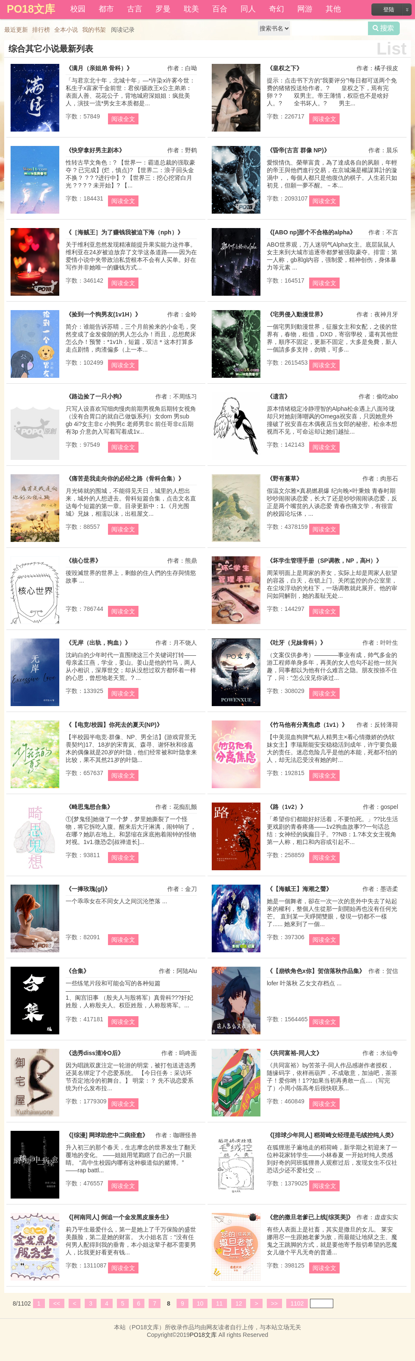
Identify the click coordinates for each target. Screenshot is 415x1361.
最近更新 (16, 29)
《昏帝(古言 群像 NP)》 (298, 150)
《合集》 (77, 971)
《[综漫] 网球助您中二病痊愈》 (107, 1135)
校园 (78, 9)
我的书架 (94, 29)
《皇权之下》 (284, 68)
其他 (333, 9)
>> (274, 1303)
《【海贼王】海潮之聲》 (299, 888)
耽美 (191, 9)
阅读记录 (123, 29)
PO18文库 (203, 1334)
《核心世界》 (83, 560)
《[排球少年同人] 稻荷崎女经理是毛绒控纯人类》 (332, 1135)
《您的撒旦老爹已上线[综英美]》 (310, 1217)
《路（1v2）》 (286, 806)
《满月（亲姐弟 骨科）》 (99, 68)
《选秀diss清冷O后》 (95, 1053)
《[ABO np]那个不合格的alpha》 (311, 232)
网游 (305, 9)
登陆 (388, 9)
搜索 (384, 28)
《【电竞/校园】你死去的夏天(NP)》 (114, 724)
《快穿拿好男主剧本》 (95, 150)
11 (219, 1303)
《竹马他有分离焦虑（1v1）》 (307, 724)
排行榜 (41, 29)
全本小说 (66, 29)
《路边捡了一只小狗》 (95, 396)
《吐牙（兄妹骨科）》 (296, 642)
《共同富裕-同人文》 (294, 1053)
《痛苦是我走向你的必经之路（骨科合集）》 (125, 478)
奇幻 (276, 9)
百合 (219, 9)
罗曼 (163, 9)
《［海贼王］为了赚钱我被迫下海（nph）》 (124, 232)
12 (238, 1303)
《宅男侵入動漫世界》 (296, 314)
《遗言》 (278, 396)
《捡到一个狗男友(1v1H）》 (103, 314)
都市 (106, 9)
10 (200, 1303)
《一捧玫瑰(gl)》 (88, 888)
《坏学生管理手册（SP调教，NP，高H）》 (324, 560)
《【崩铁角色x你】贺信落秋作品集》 (316, 971)
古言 (134, 9)
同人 (248, 9)
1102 (297, 1303)
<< (56, 1303)
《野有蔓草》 (284, 478)
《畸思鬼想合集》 (89, 806)
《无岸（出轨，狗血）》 (98, 642)
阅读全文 (123, 118)
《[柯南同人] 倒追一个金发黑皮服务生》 (119, 1217)
